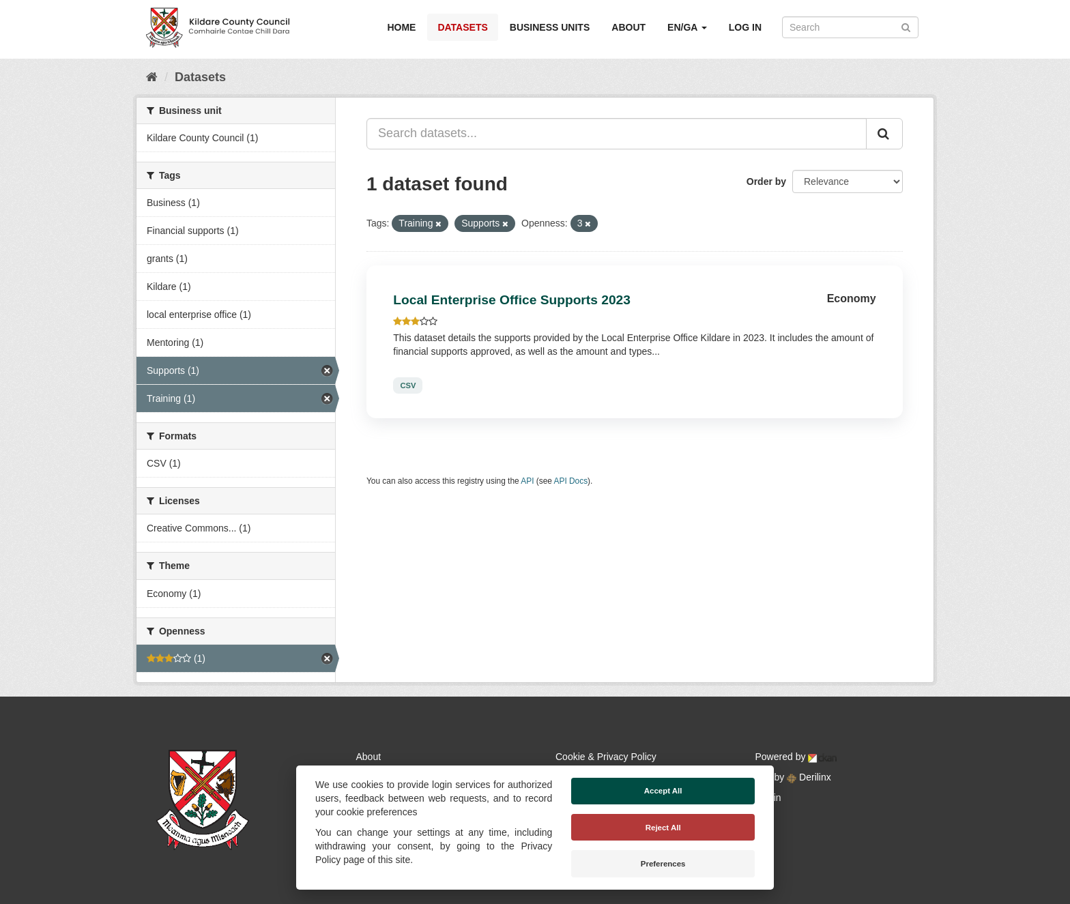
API (527, 481)
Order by (766, 181)
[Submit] (906, 26)
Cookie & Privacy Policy (605, 756)
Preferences (663, 864)
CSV (408, 385)
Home (401, 27)
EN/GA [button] (687, 27)
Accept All (663, 791)
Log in (745, 27)
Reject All (663, 827)
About (628, 27)
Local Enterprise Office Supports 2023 (512, 300)
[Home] (152, 77)
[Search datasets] (850, 27)
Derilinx (809, 777)
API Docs (571, 481)
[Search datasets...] (616, 133)
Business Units (550, 27)
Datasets (462, 27)
